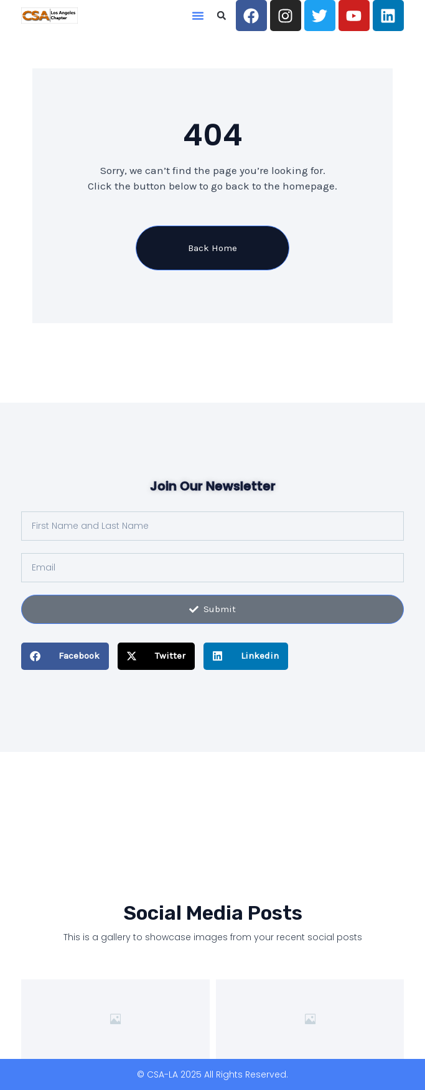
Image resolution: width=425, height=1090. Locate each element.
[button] (198, 15)
